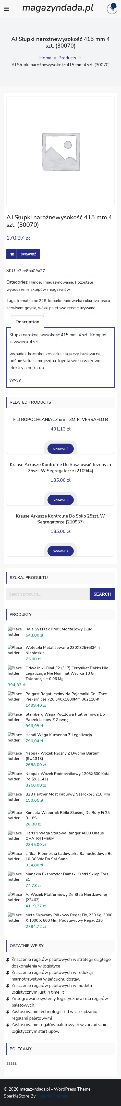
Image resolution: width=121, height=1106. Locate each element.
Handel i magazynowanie (51, 282)
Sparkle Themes (52, 1096)
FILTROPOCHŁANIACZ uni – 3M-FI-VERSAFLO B (60, 420)
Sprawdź (28, 254)
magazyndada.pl (58, 7)
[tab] (27, 321)
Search (102, 594)
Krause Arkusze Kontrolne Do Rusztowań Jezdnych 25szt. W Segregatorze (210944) (60, 468)
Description (27, 322)
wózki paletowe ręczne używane (66, 308)
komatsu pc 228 (31, 301)
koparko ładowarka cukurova (73, 301)
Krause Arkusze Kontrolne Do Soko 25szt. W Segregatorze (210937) (60, 519)
